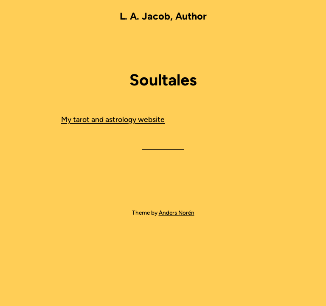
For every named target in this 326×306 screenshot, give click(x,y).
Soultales (163, 79)
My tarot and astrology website (113, 119)
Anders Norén (176, 212)
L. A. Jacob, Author (163, 16)
